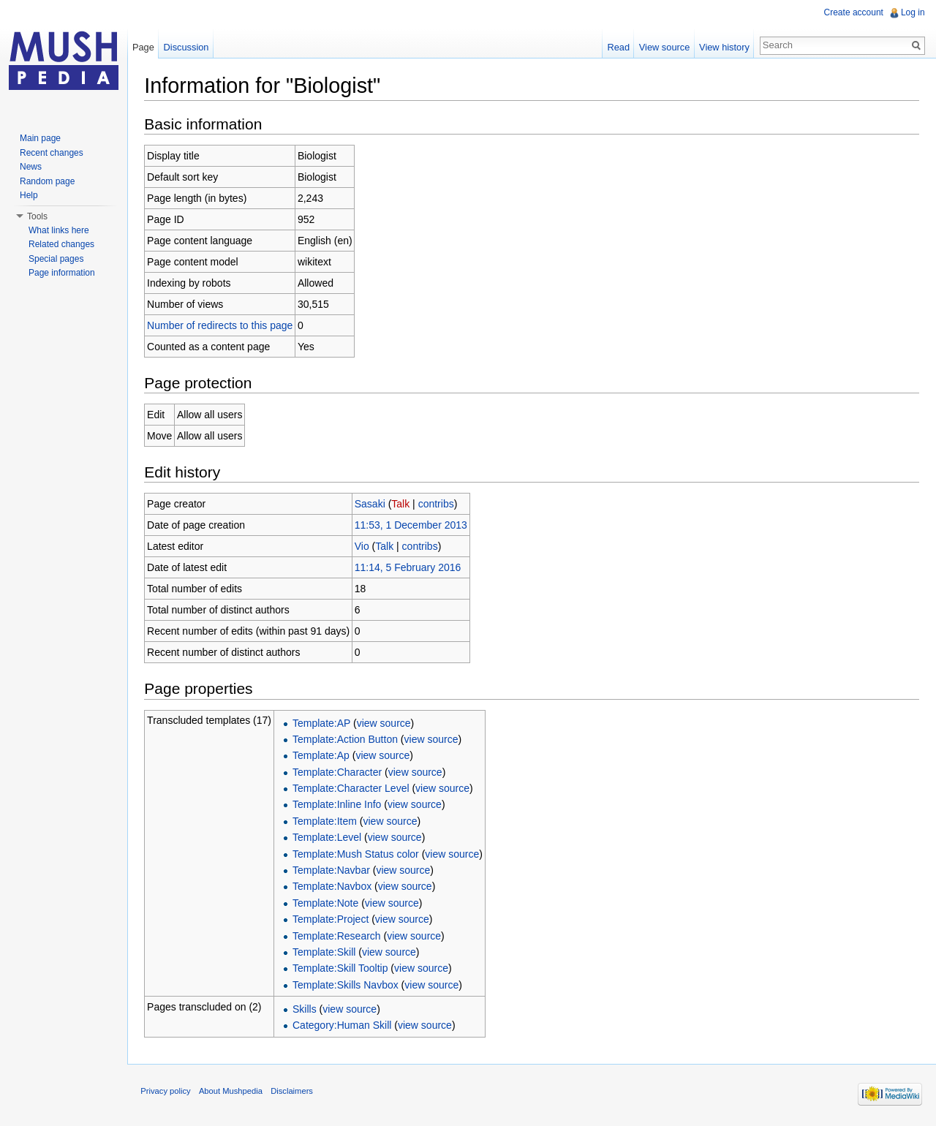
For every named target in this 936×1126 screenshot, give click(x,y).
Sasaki (372, 504)
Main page (40, 138)
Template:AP (324, 723)
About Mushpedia (233, 1093)
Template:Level (329, 838)
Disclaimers (294, 1093)
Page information (62, 273)
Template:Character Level (353, 789)
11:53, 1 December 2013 (413, 526)
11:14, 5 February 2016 (410, 568)
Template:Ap (323, 756)
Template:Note (328, 903)
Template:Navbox (334, 887)
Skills (307, 1010)
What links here (59, 230)
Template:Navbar (334, 871)
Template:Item (327, 821)
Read (617, 47)
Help (29, 195)
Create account (853, 12)
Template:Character (340, 772)
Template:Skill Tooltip (342, 969)
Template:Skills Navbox (348, 985)
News (31, 167)
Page (145, 47)
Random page (47, 181)
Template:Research (339, 936)
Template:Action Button (348, 740)
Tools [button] (37, 216)
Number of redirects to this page (222, 325)
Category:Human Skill (344, 1026)
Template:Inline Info (339, 805)
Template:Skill (326, 953)
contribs (438, 504)
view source (386, 723)
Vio (364, 547)
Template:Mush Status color (358, 854)
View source (663, 47)
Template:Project (333, 920)
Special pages (56, 259)
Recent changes (51, 153)
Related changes (61, 244)
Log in (912, 12)
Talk (403, 504)
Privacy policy (168, 1093)
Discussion (188, 47)
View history (723, 47)
